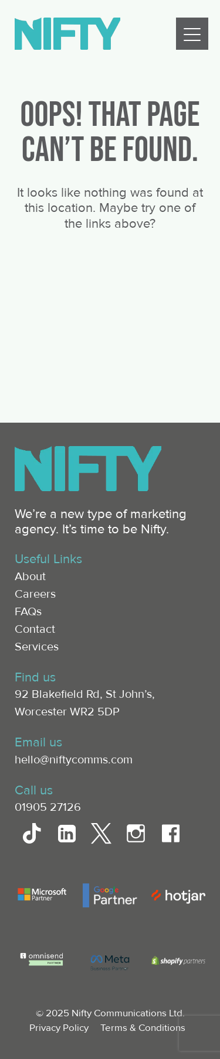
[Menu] (192, 34)
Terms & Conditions (142, 1028)
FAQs (28, 612)
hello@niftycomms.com (74, 760)
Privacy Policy (59, 1028)
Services (37, 647)
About (30, 577)
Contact (35, 629)
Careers (35, 594)
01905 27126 (48, 807)
